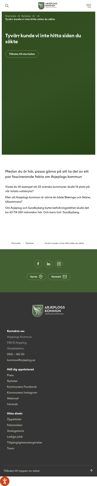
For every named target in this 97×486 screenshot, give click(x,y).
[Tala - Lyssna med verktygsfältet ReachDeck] (4, 481)
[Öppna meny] (88, 6)
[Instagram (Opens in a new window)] (59, 264)
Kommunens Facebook (22, 386)
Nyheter (12, 381)
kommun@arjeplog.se (21, 360)
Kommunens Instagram (22, 392)
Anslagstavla (15, 431)
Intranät (12, 404)
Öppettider (14, 419)
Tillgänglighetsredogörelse (24, 442)
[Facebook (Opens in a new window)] (38, 264)
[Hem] (47, 6)
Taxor (10, 448)
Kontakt (59, 276)
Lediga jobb (15, 436)
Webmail (13, 398)
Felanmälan (14, 425)
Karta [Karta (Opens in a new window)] (36, 277)
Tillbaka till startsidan (22, 54)
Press (10, 375)
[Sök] (7, 6)
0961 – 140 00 (15, 354)
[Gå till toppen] (48, 471)
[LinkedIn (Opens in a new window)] (48, 264)
